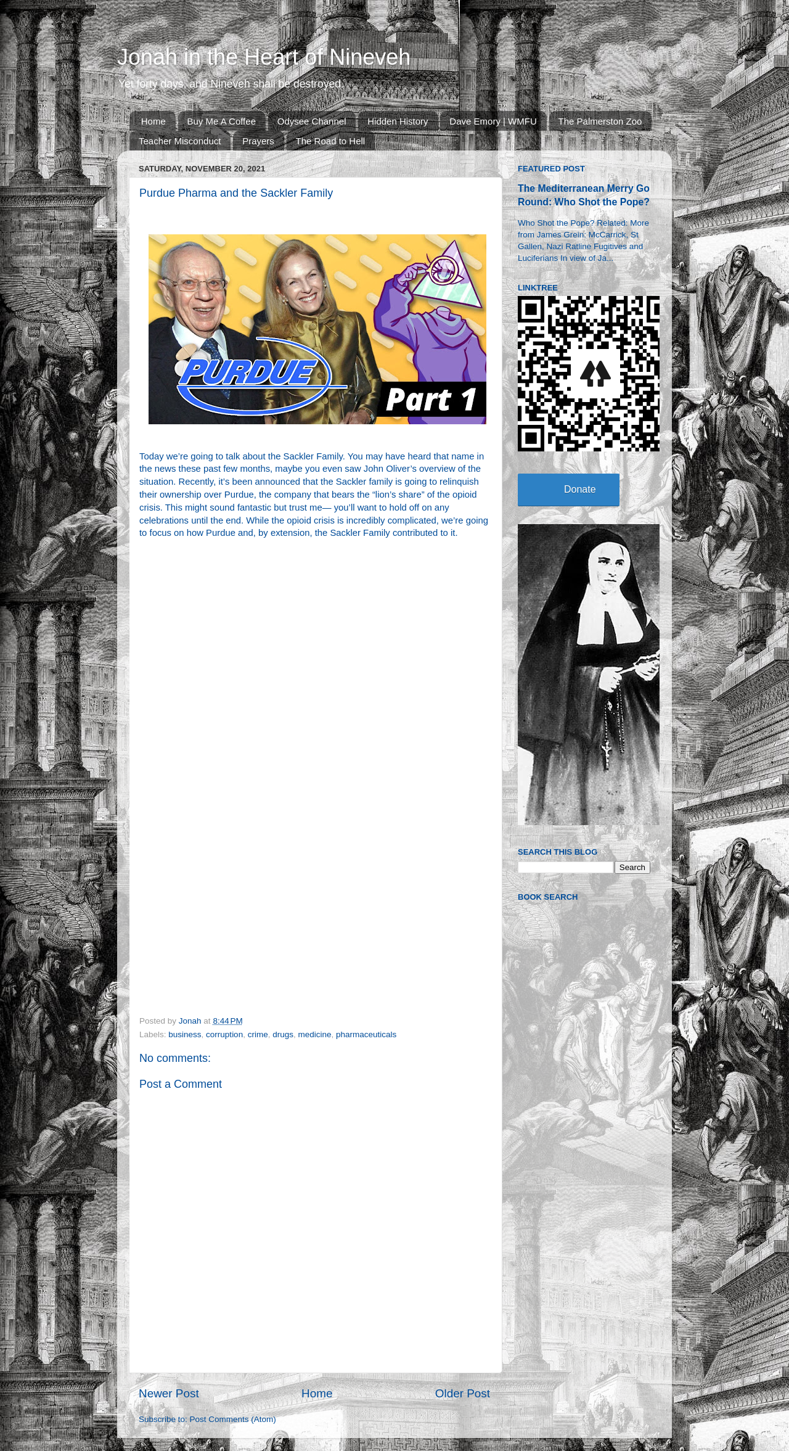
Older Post (462, 1393)
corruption (224, 1034)
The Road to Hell (331, 141)
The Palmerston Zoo (600, 121)
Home (153, 121)
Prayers (258, 141)
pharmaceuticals (366, 1034)
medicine (314, 1034)
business (184, 1034)
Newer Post (169, 1393)
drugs (282, 1034)
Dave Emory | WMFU (492, 121)
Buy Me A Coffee (221, 121)
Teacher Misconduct (180, 141)
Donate (580, 489)
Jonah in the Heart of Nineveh (264, 57)
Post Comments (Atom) (233, 1419)
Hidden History (397, 121)
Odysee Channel (311, 121)
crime (258, 1034)
